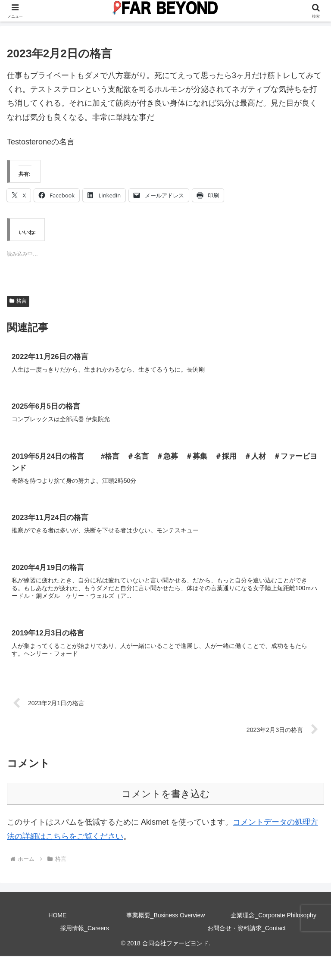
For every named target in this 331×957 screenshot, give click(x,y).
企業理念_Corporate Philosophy (273, 916)
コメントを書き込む (166, 795)
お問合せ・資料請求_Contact (246, 929)
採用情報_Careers (84, 929)
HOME (57, 916)
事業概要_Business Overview (165, 916)
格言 (18, 301)
